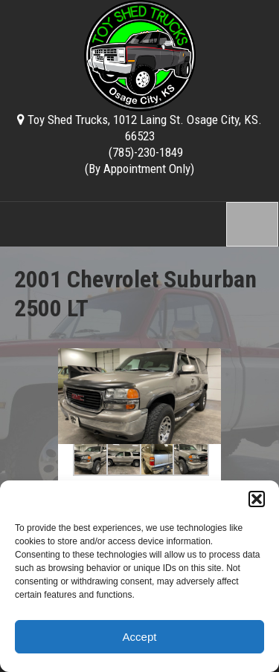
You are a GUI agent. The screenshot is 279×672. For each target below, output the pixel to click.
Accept (140, 636)
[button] (256, 499)
